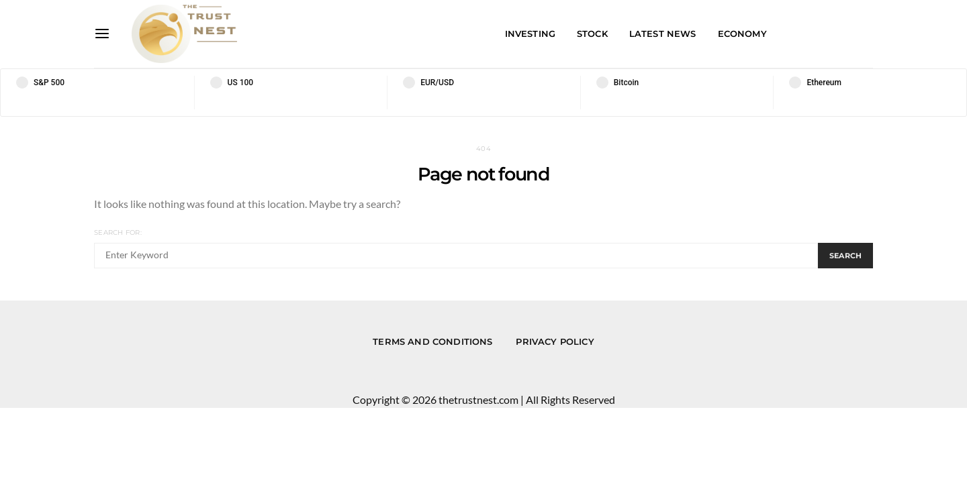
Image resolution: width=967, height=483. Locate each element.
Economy (742, 33)
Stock (592, 33)
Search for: (118, 232)
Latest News (662, 33)
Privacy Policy (555, 341)
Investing (530, 33)
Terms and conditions (432, 341)
